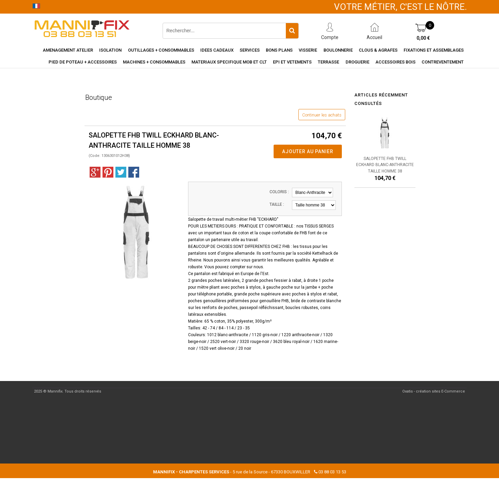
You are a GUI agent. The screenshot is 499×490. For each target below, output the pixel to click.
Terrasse (328, 62)
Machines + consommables (154, 62)
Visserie (308, 50)
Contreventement (443, 62)
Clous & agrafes (378, 50)
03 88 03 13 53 (332, 471)
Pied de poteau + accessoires (83, 62)
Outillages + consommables (161, 50)
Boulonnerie (338, 50)
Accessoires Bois (395, 62)
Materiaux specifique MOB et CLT (229, 62)
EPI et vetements (292, 62)
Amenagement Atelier (68, 50)
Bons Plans (279, 50)
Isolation (110, 50)
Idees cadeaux (217, 50)
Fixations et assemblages (434, 50)
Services (250, 50)
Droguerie (357, 62)
